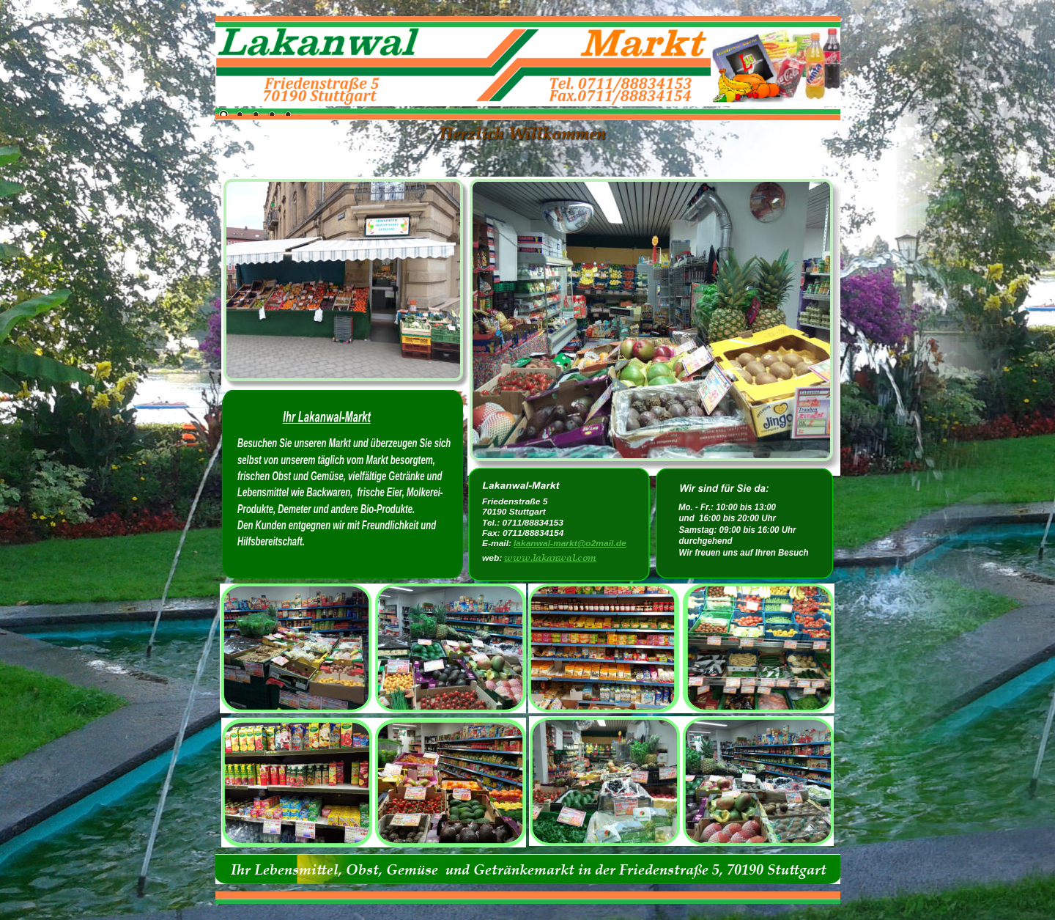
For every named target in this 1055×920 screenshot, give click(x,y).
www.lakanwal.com (550, 557)
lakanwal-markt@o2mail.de (570, 543)
